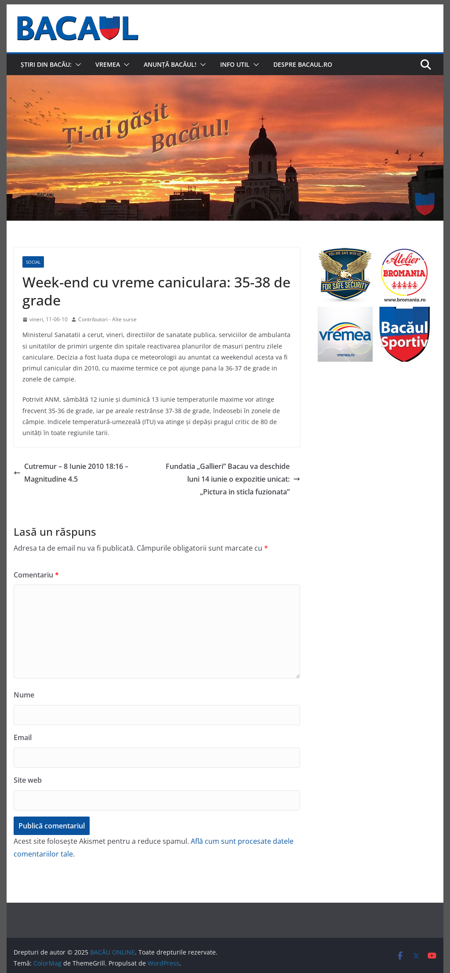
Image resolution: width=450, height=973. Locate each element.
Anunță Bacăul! (170, 64)
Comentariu (36, 575)
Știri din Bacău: (46, 64)
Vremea (107, 64)
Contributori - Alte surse (107, 319)
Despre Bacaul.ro (302, 64)
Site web (28, 780)
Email (23, 737)
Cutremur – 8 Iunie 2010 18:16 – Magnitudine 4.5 (71, 472)
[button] (76, 64)
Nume (24, 695)
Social (33, 262)
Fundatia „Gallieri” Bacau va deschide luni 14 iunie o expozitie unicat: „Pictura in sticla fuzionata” (233, 479)
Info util (235, 64)
